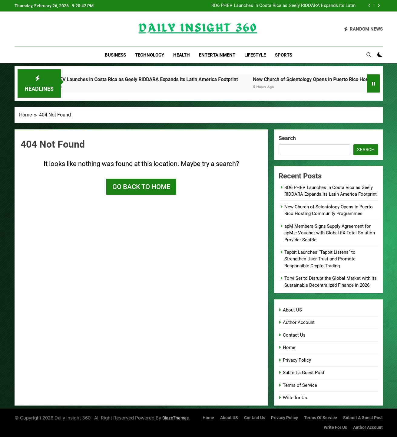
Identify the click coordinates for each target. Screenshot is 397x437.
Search (287, 138)
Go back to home (141, 187)
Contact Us (294, 335)
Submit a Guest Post (303, 372)
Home (289, 347)
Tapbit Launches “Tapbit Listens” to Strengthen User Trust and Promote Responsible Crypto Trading (320, 259)
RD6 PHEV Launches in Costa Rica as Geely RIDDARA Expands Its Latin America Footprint (283, 5)
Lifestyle (255, 55)
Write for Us (295, 397)
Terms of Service (300, 385)
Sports (283, 55)
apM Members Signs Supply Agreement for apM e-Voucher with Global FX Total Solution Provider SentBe (329, 233)
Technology (149, 55)
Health (181, 55)
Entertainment (217, 55)
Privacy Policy (297, 360)
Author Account (299, 322)
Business (115, 55)
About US (292, 310)
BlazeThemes (175, 417)
